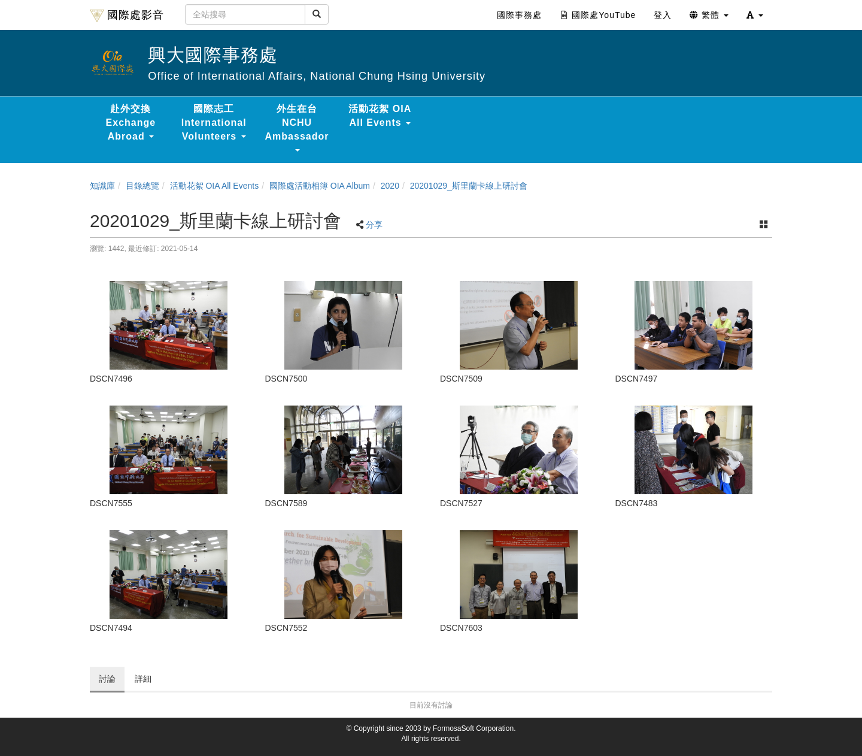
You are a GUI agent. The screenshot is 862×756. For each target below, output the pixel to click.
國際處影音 (127, 15)
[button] (754, 15)
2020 (390, 185)
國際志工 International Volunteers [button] (214, 122)
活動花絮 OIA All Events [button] (379, 116)
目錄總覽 (142, 185)
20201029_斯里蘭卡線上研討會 (468, 185)
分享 (374, 224)
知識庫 (102, 185)
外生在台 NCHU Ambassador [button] (297, 128)
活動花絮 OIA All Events (214, 185)
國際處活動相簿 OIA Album (319, 185)
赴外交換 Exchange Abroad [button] (131, 122)
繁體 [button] (709, 15)
